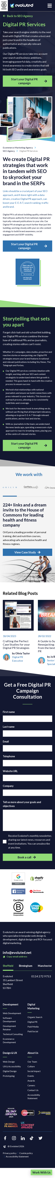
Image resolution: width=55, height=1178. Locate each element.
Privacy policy (9, 1153)
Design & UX (10, 1052)
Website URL (10, 771)
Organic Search (34, 1017)
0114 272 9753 (41, 976)
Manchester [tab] (45, 965)
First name (9, 711)
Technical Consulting (13, 1034)
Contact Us (32, 1090)
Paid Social (32, 1031)
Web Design (9, 1061)
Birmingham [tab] (25, 965)
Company (8, 785)
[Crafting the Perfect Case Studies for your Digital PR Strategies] (18, 633)
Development (10, 1004)
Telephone (9, 756)
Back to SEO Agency (18, 16)
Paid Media (33, 1026)
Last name (8, 726)
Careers (31, 1085)
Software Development (9, 1020)
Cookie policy (26, 1153)
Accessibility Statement (33, 1097)
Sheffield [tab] (8, 965)
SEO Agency (11, 151)
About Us (32, 1052)
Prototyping (9, 1076)
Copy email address (15, 956)
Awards (31, 1080)
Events (30, 1076)
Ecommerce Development (9, 1041)
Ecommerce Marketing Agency (20, 147)
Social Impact (34, 1071)
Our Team (32, 1061)
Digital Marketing (33, 1006)
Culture (31, 1066)
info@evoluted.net (17, 953)
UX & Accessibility (12, 1066)
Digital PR (32, 1021)
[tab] (10, 489)
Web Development (12, 1013)
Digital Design (10, 1071)
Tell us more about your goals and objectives (22, 804)
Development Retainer (9, 1028)
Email (6, 741)
